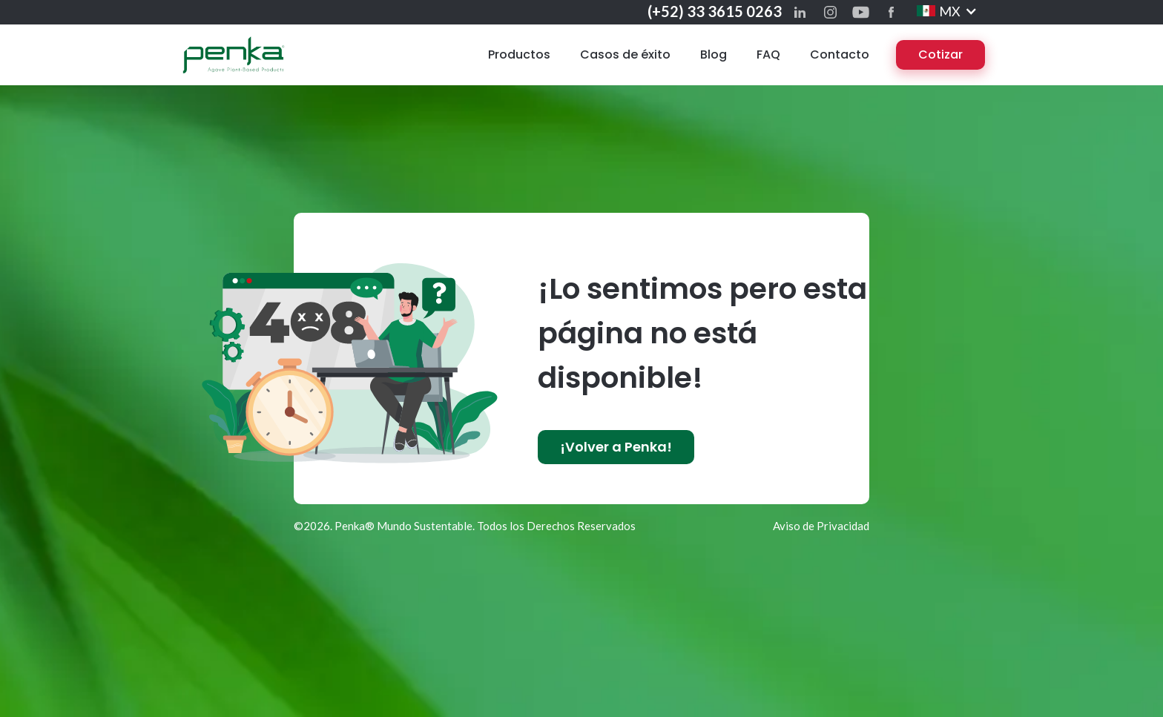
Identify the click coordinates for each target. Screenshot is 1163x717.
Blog (713, 54)
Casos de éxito (625, 54)
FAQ (768, 54)
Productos (519, 54)
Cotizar (940, 54)
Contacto (839, 54)
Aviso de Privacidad (821, 525)
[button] (947, 11)
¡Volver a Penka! (616, 446)
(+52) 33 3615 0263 (715, 11)
